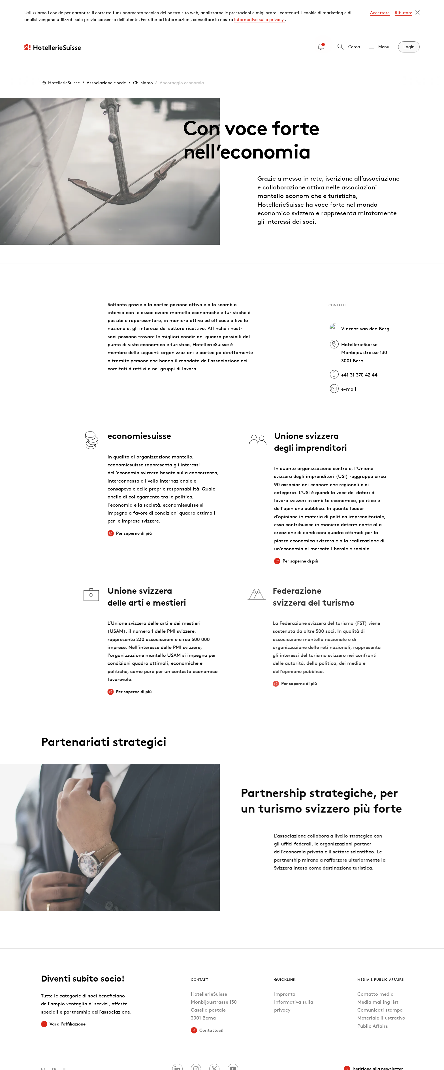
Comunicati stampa (380, 978)
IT (64, 1037)
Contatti (200, 947)
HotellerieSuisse (60, 51)
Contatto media (375, 962)
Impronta (284, 962)
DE (43, 1037)
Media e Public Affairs (380, 947)
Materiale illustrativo (381, 986)
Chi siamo (143, 50)
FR (54, 1037)
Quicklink (285, 947)
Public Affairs (372, 994)
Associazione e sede (106, 50)
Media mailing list (377, 970)
